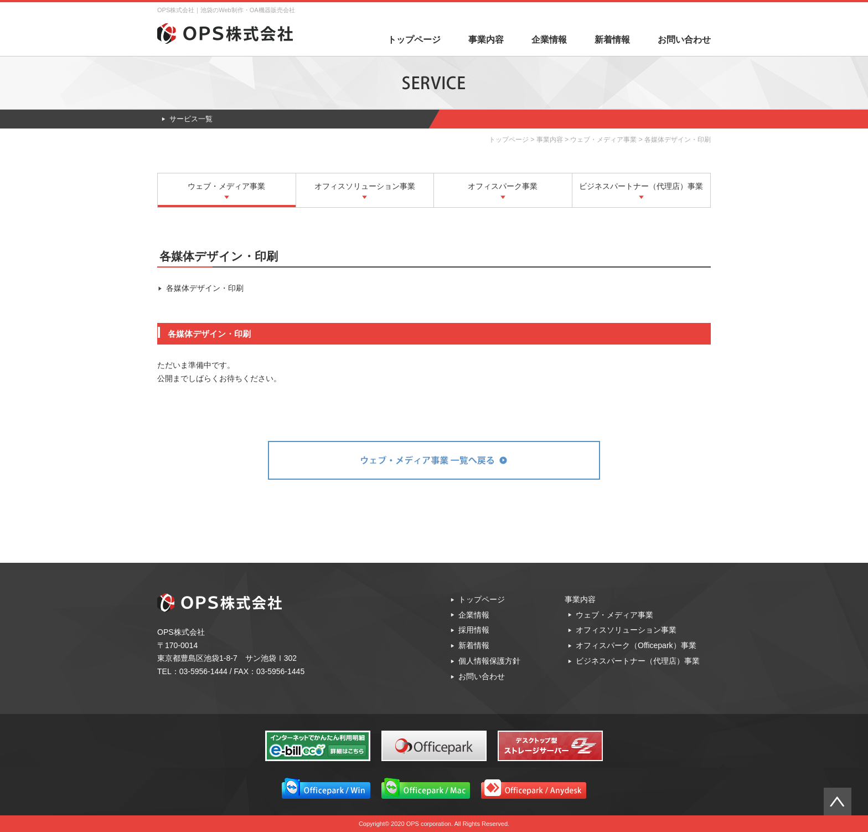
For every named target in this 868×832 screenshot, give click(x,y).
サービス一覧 (191, 119)
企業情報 (549, 39)
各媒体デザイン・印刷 (205, 288)
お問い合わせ (684, 39)
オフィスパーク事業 (503, 186)
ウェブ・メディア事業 (603, 139)
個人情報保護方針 (489, 660)
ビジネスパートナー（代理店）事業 (641, 186)
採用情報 (473, 629)
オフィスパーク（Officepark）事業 (636, 645)
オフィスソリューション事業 (364, 186)
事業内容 (486, 39)
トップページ (414, 39)
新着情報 (612, 39)
